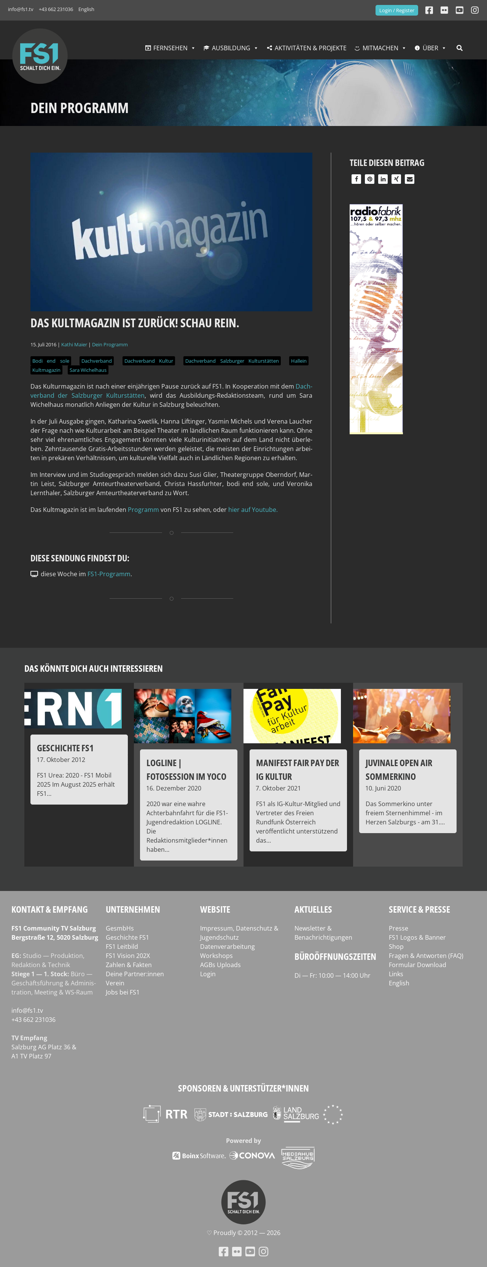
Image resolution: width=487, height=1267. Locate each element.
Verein (115, 983)
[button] (356, 179)
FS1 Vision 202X (128, 955)
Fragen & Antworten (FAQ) (426, 955)
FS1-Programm (109, 574)
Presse (398, 928)
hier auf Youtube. (253, 509)
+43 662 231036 (56, 9)
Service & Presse (419, 909)
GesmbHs (120, 928)
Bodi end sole (50, 360)
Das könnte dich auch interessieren (93, 668)
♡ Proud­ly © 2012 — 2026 (243, 1233)
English (86, 9)
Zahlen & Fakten (129, 965)
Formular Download (417, 965)
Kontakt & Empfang (49, 909)
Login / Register (396, 10)
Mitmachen (380, 48)
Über (430, 48)
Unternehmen (133, 909)
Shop (396, 946)
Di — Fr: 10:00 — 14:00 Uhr (332, 975)
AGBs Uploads (220, 965)
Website (215, 909)
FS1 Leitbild (122, 946)
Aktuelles (313, 909)
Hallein (299, 360)
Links (396, 974)
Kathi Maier (74, 344)
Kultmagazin (46, 370)
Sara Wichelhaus (88, 370)
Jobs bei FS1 (123, 992)
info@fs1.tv (20, 9)
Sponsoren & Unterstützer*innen (243, 1088)
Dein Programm (110, 344)
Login (208, 974)
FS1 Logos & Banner (417, 937)
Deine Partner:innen (135, 974)
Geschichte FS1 (127, 937)
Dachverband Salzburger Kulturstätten (232, 360)
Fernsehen (170, 48)
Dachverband (96, 360)
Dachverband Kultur (148, 360)
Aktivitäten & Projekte (311, 48)
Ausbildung (231, 48)
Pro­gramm (143, 509)
